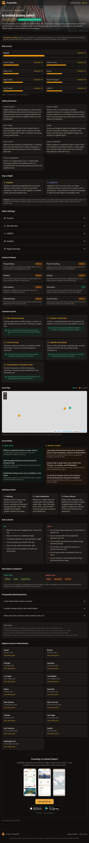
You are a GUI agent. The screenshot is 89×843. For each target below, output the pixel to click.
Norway (68, 579)
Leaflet (57, 431)
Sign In (84, 3)
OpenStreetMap (67, 431)
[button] (70, 408)
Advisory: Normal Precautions (30, 20)
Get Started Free (44, 801)
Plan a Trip (83, 834)
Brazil (16, 579)
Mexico (7, 579)
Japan (49, 579)
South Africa (25, 579)
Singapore (58, 579)
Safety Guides (75, 3)
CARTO (84, 431)
